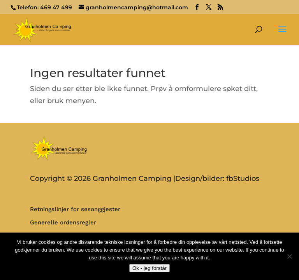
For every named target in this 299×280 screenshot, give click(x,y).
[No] (289, 256)
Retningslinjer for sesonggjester (75, 209)
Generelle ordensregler (63, 222)
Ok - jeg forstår (149, 268)
